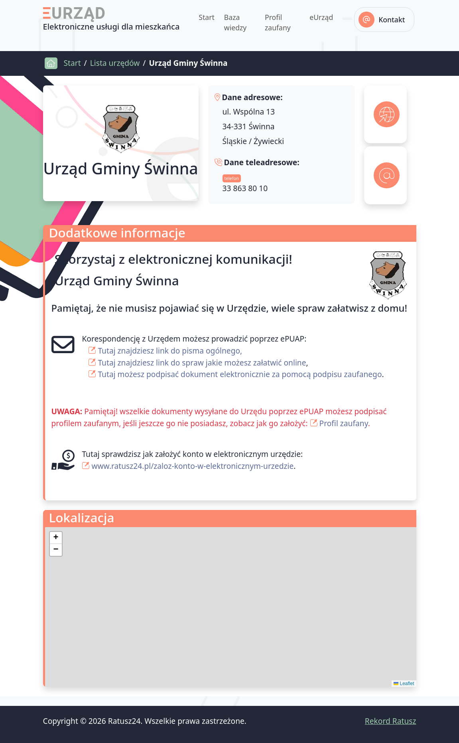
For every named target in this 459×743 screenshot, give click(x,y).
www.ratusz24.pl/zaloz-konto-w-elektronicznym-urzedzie (192, 465)
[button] (56, 538)
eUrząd (321, 17)
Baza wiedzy (235, 22)
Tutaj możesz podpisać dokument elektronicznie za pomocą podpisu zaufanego (240, 374)
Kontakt (391, 19)
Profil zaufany (278, 22)
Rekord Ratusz (390, 720)
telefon (232, 178)
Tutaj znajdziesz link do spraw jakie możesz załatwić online (202, 362)
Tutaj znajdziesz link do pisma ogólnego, (170, 350)
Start (207, 17)
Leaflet (404, 683)
